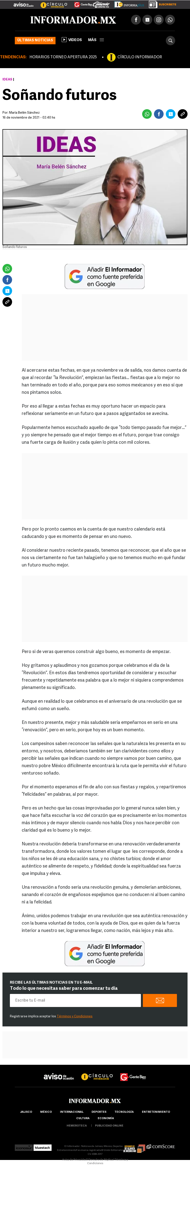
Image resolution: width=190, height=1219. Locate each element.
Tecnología (124, 1112)
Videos (72, 39)
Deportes (99, 1112)
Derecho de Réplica (101, 1159)
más (96, 40)
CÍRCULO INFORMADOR (139, 57)
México (46, 1112)
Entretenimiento (156, 1112)
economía (106, 1118)
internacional (71, 1112)
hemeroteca (77, 1126)
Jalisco (26, 1112)
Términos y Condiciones (75, 1016)
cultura (83, 1118)
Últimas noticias (35, 40)
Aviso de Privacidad (74, 1159)
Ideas (7, 79)
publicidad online (109, 1126)
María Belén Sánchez (24, 112)
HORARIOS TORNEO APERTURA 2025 (63, 57)
